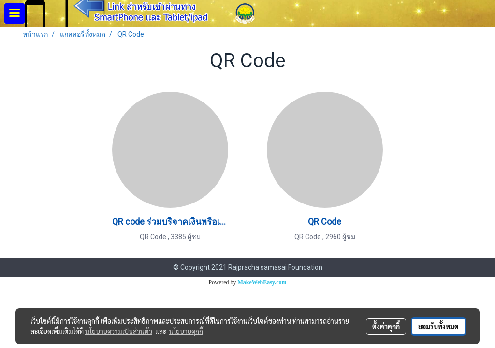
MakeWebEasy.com (262, 282)
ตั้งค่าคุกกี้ (386, 326)
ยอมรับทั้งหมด (438, 326)
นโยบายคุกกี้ (186, 331)
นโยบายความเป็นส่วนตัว (118, 331)
